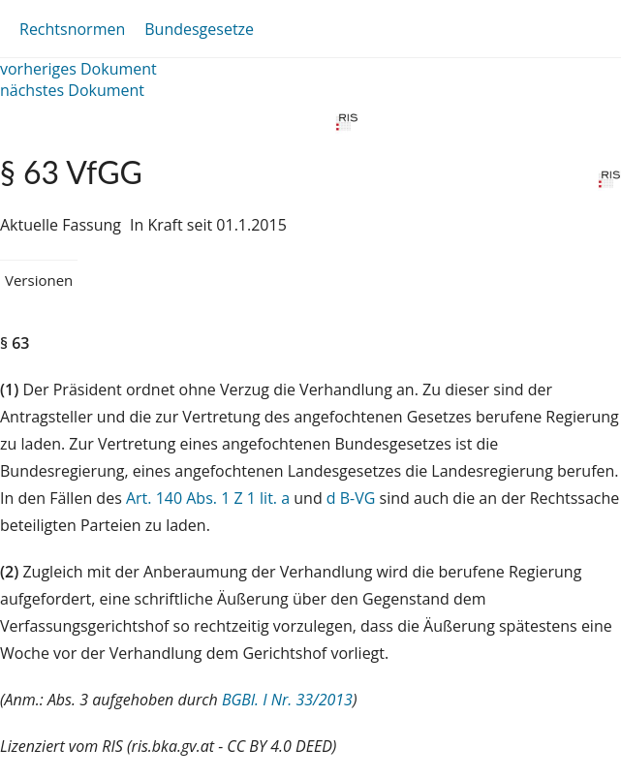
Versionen (39, 280)
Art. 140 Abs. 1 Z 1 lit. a (208, 498)
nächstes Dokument (72, 90)
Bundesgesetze (199, 29)
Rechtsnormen (72, 29)
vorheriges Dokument (78, 68)
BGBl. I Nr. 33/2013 (287, 699)
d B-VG (351, 498)
